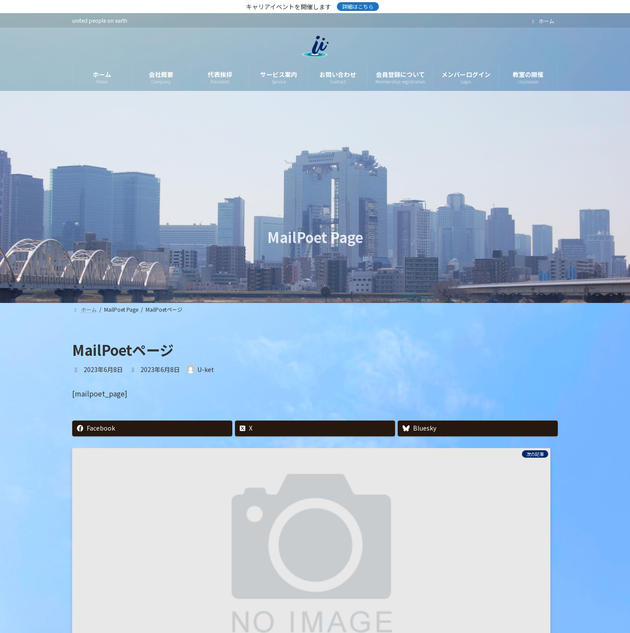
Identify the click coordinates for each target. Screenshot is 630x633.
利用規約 (327, 604)
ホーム (542, 20)
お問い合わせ (472, 604)
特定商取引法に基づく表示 (397, 604)
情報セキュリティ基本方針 (257, 604)
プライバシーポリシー (169, 604)
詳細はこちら (358, 6)
